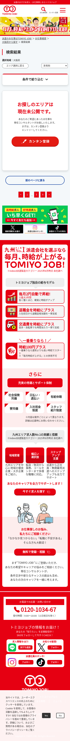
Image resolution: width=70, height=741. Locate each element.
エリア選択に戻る (15, 65)
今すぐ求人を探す (34, 491)
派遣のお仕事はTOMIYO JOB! (17, 38)
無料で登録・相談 (34, 552)
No (60, 715)
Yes (46, 715)
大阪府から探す (10, 42)
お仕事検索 (43, 12)
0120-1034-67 (35, 609)
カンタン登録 (53, 12)
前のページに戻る (35, 180)
